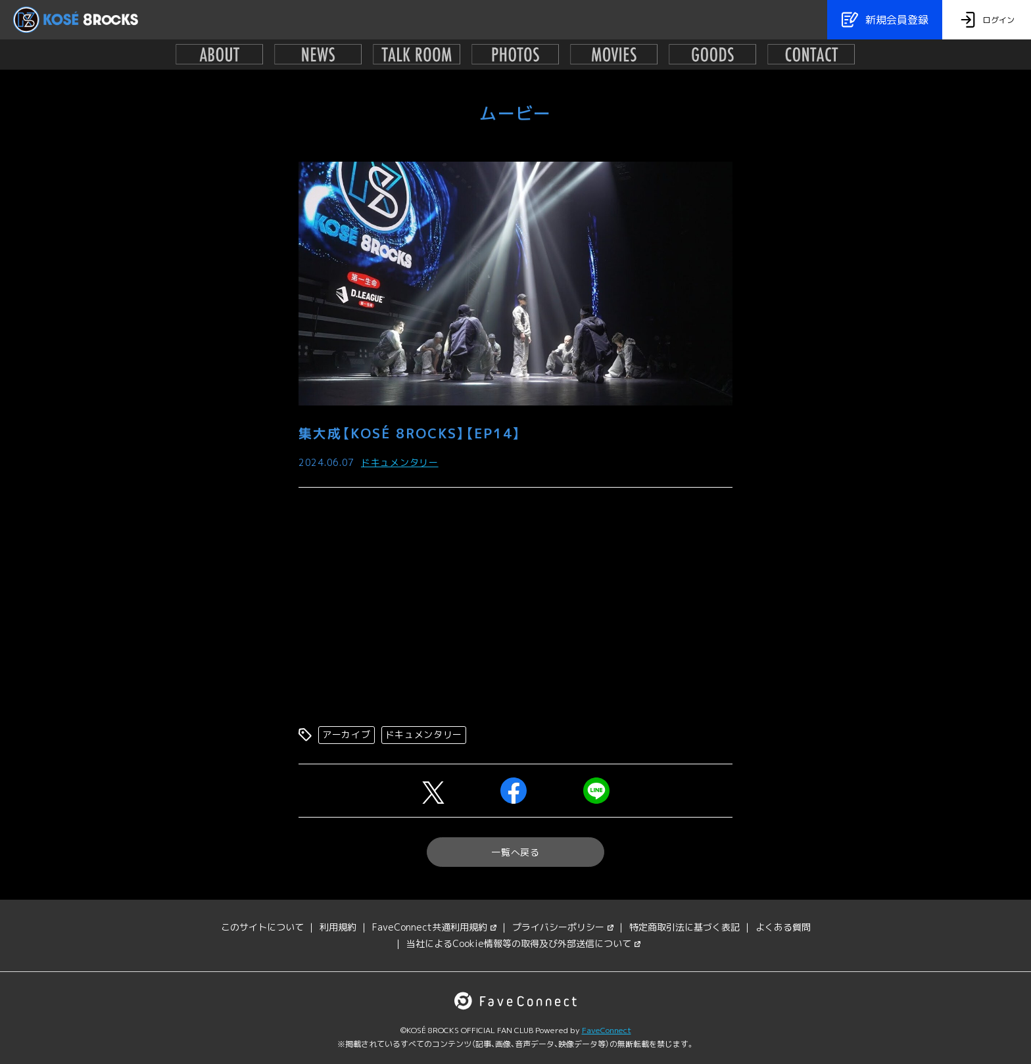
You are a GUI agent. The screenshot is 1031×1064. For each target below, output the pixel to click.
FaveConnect (606, 1030)
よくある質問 (783, 927)
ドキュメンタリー (400, 462)
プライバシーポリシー (562, 927)
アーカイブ (346, 734)
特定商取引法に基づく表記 (684, 927)
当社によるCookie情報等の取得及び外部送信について (523, 943)
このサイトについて (262, 927)
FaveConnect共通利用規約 (434, 927)
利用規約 (338, 927)
